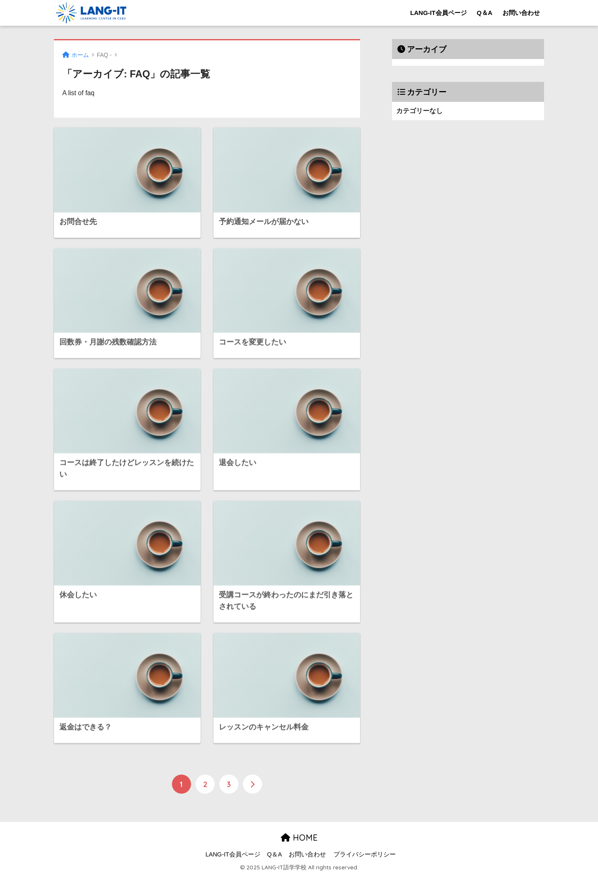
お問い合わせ (521, 12)
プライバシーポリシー (364, 854)
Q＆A (485, 12)
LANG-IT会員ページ (438, 12)
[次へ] (252, 784)
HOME (299, 837)
